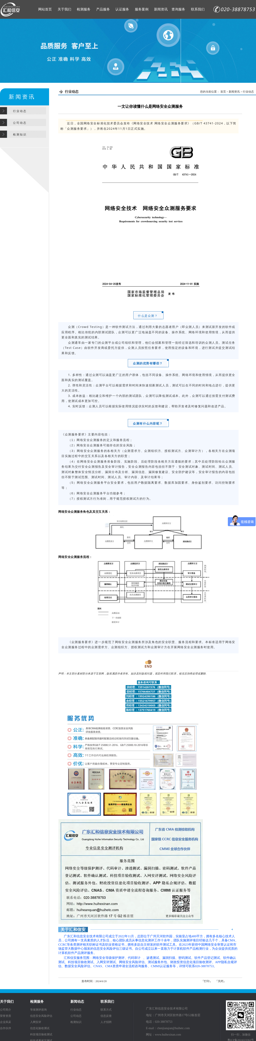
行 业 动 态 (19, 111)
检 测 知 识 (19, 134)
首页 (223, 91)
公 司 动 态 (19, 122)
